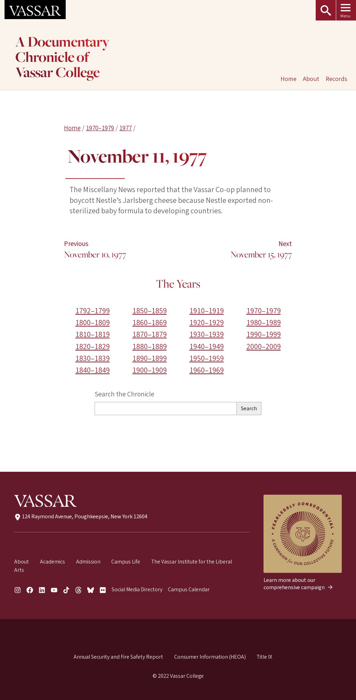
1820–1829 (92, 346)
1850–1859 (149, 311)
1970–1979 (100, 128)
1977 (125, 128)
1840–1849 (92, 370)
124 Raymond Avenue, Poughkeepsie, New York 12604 (80, 516)
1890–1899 (149, 358)
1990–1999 (263, 335)
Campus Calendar (189, 589)
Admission (88, 562)
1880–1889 (149, 346)
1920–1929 (206, 323)
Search (249, 408)
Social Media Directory (137, 589)
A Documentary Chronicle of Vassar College (62, 58)
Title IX (264, 657)
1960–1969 (206, 370)
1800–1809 (92, 323)
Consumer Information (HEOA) (210, 657)
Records (336, 78)
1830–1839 (92, 358)
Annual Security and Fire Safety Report (118, 657)
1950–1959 (206, 358)
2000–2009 (263, 346)
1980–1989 (263, 323)
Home (72, 128)
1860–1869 (149, 323)
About (311, 78)
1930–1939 (206, 335)
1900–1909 (149, 370)
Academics (52, 562)
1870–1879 (149, 335)
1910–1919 (206, 311)
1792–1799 (92, 311)
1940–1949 (206, 346)
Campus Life (125, 562)
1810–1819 (92, 335)
